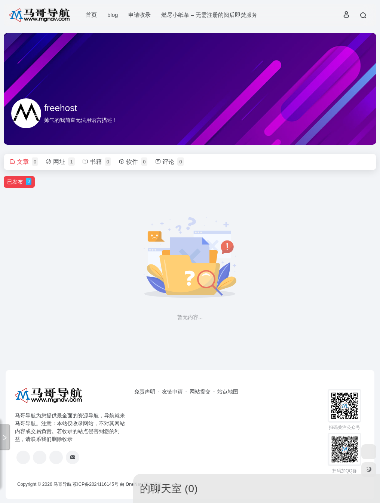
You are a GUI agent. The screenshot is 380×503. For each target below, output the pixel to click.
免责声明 (144, 392)
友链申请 (172, 392)
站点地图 (227, 392)
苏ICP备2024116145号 (96, 484)
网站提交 (200, 392)
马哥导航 (62, 484)
